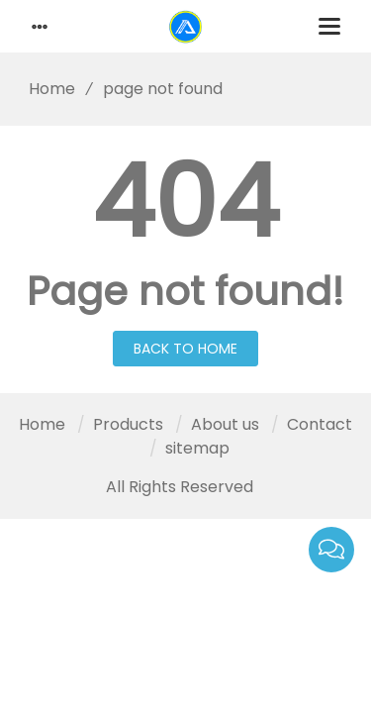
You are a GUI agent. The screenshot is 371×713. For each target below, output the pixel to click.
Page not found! (185, 291)
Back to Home (185, 348)
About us (225, 424)
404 (185, 202)
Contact (319, 424)
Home (45, 88)
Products (128, 424)
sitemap (197, 448)
